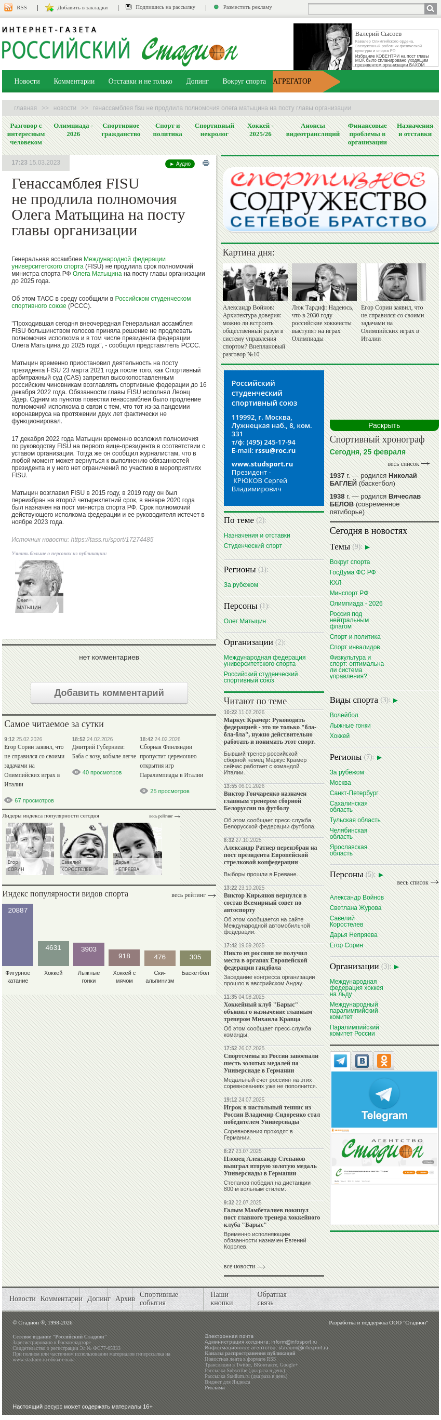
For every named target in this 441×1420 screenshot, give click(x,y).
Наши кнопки (221, 1299)
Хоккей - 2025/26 (260, 130)
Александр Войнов (357, 897)
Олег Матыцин (245, 621)
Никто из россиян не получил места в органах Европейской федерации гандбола (266, 960)
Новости (27, 81)
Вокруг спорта (244, 81)
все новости (240, 1266)
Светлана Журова (356, 907)
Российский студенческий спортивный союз (261, 677)
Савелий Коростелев (347, 921)
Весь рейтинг (161, 816)
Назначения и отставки (415, 130)
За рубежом (241, 584)
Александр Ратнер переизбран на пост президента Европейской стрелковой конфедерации (270, 855)
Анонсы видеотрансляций (313, 130)
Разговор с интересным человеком (26, 134)
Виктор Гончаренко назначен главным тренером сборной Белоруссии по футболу (265, 801)
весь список (403, 463)
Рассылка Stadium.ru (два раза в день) (246, 1376)
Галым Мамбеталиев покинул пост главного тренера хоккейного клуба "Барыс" (272, 1217)
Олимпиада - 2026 (73, 130)
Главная (25, 108)
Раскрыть (384, 425)
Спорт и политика (167, 130)
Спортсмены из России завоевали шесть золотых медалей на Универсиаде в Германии (271, 1063)
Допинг (197, 81)
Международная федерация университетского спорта (265, 660)
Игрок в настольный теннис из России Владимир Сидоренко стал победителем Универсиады (272, 1115)
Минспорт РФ (349, 593)
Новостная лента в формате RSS (240, 1359)
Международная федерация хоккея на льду (356, 987)
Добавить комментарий (109, 693)
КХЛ (336, 582)
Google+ (289, 1365)
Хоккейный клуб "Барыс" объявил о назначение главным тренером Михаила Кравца (268, 1012)
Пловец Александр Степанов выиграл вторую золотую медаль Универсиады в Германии (270, 1166)
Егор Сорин (346, 945)
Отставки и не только (140, 81)
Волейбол (344, 715)
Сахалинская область (349, 806)
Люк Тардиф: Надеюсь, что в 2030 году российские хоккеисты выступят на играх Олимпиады (323, 323)
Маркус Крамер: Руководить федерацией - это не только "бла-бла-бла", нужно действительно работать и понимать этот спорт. (270, 730)
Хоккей (340, 735)
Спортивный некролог (214, 130)
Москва (340, 782)
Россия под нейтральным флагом (349, 619)
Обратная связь (272, 1299)
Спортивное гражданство (120, 130)
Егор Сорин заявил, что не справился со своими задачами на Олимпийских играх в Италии (34, 765)
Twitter (243, 1365)
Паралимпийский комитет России (354, 1030)
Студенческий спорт (253, 545)
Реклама (215, 1387)
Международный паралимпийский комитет (354, 1010)
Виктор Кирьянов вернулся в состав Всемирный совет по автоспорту (265, 903)
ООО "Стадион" (408, 1322)
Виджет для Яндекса (227, 1382)
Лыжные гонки (350, 725)
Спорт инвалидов (355, 647)
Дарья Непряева (354, 934)
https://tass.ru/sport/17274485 (112, 539)
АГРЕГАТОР (292, 81)
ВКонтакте (265, 1365)
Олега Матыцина (97, 273)
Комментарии (74, 81)
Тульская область (355, 819)
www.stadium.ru (29, 1359)
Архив (125, 1299)
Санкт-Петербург (354, 792)
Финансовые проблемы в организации (367, 134)
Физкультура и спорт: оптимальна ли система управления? (357, 666)
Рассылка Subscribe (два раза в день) (245, 1370)
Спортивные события (159, 1299)
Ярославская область (349, 849)
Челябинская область (349, 833)
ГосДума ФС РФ (353, 572)
